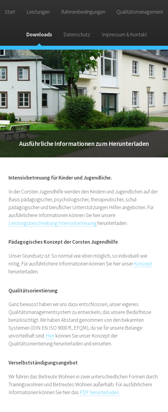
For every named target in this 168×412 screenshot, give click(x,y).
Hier (50, 335)
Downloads (39, 34)
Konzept (143, 263)
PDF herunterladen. (100, 392)
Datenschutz (76, 34)
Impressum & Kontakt (124, 34)
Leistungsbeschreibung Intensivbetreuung (52, 223)
